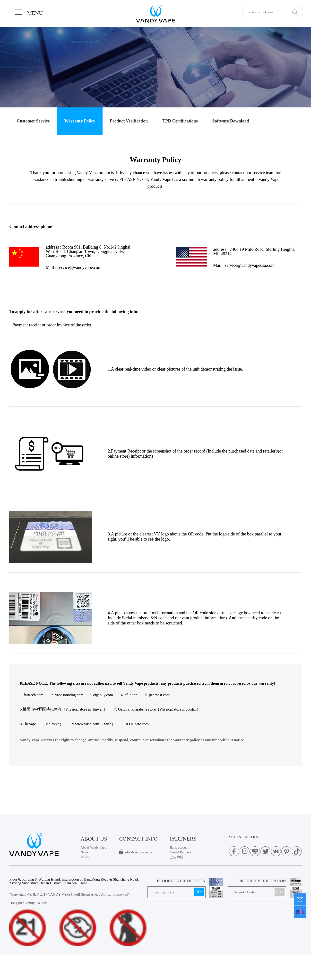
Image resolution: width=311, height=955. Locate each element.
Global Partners (180, 852)
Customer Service (33, 121)
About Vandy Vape (93, 847)
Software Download (230, 121)
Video (84, 857)
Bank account (179, 847)
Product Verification (129, 121)
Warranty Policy (79, 121)
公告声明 (176, 857)
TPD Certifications (180, 121)
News (84, 852)
